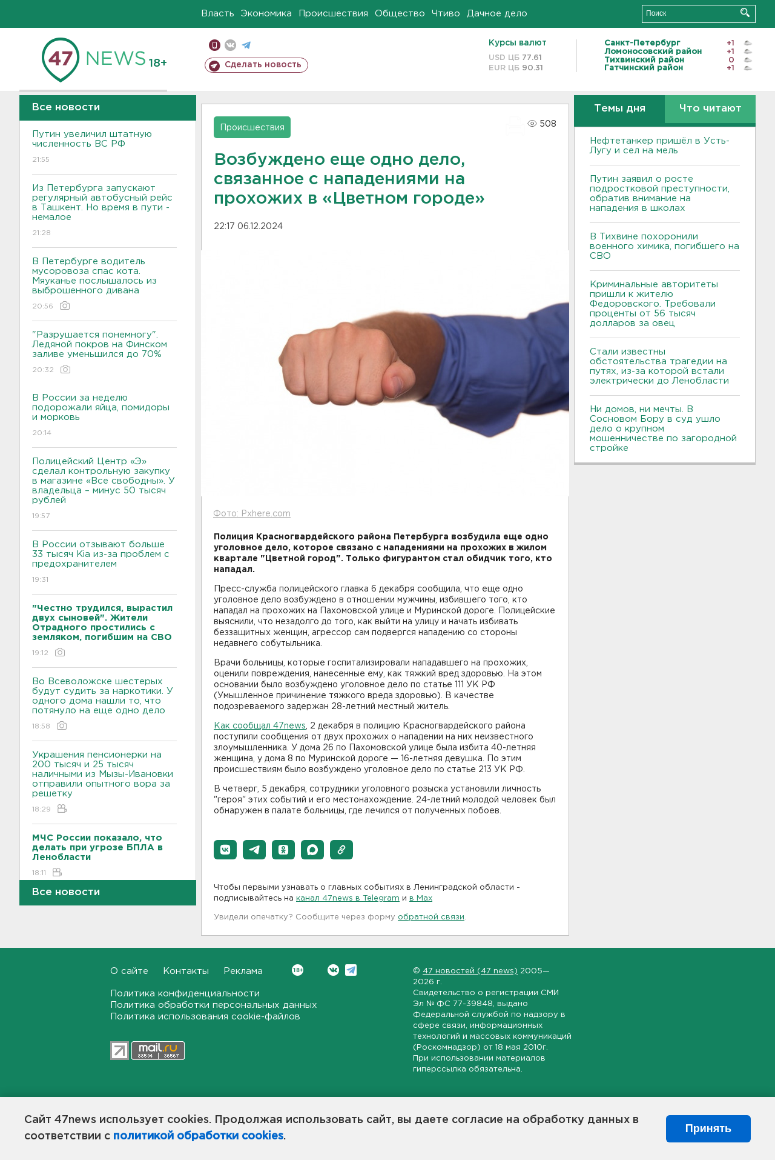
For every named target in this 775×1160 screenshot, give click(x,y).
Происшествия (333, 14)
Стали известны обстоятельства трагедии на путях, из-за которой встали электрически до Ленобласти (659, 366)
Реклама (243, 971)
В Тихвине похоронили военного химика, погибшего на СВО (664, 246)
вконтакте (230, 45)
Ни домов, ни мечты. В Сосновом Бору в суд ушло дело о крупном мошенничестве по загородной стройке (663, 428)
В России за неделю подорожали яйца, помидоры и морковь (104, 416)
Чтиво (446, 14)
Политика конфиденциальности (185, 994)
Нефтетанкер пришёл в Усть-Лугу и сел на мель (660, 146)
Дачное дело (497, 14)
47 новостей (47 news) (470, 971)
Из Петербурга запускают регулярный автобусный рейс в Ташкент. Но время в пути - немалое (104, 211)
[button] (225, 849)
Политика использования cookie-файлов (205, 1017)
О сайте (129, 971)
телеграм (246, 45)
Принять (708, 1128)
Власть (217, 14)
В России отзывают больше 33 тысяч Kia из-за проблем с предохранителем (104, 563)
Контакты (186, 971)
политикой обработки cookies (198, 1136)
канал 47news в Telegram (348, 898)
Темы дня (619, 108)
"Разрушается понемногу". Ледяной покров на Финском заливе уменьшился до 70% (104, 353)
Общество (400, 14)
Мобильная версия (214, 45)
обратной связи (431, 917)
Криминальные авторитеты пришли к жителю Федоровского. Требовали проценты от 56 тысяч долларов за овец (654, 304)
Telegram (351, 970)
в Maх (420, 898)
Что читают (710, 108)
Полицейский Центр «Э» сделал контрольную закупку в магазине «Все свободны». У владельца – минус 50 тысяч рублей (104, 489)
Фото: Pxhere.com (252, 514)
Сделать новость (263, 64)
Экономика (266, 14)
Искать (745, 12)
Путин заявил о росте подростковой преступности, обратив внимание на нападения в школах (660, 193)
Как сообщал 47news (260, 726)
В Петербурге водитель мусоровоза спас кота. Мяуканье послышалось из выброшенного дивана (104, 285)
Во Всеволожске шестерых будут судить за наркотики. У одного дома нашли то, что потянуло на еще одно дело (104, 705)
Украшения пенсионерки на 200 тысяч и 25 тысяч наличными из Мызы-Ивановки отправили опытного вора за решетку (104, 783)
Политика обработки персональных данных (213, 1005)
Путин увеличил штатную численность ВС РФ (104, 147)
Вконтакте (297, 970)
